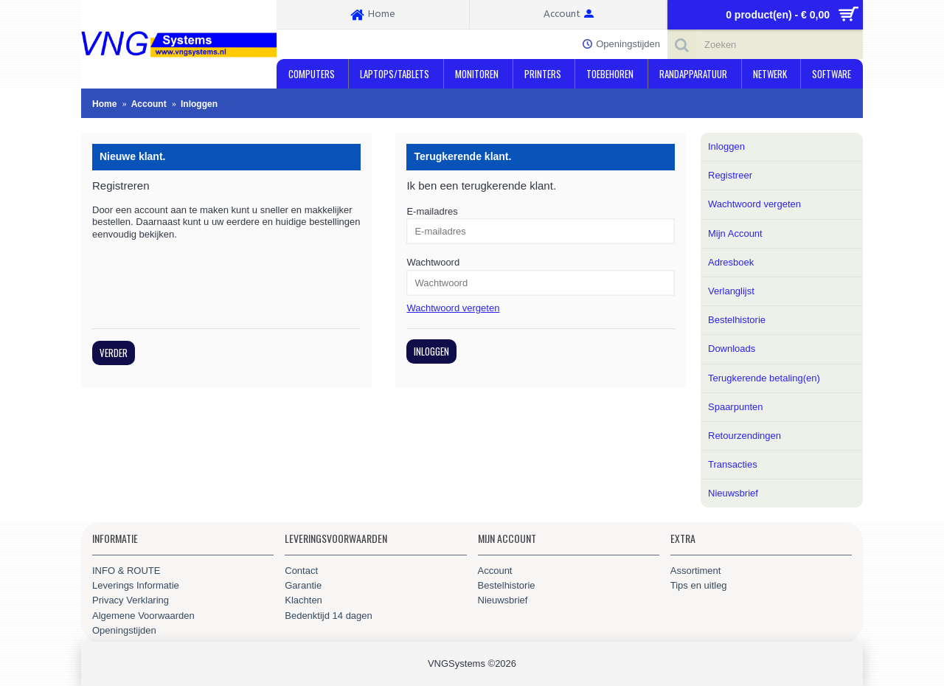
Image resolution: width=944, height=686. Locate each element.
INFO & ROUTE (126, 570)
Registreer (730, 175)
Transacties (732, 464)
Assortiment (695, 570)
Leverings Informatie (135, 585)
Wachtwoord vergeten (754, 203)
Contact (301, 570)
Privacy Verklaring (130, 600)
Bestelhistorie (737, 319)
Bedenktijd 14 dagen (328, 615)
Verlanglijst (731, 291)
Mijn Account (735, 233)
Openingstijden (124, 630)
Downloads (731, 348)
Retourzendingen (744, 435)
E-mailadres (431, 211)
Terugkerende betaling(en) (764, 378)
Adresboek (731, 262)
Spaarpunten (735, 406)
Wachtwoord (432, 262)
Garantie (303, 585)
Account (495, 570)
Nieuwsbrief (733, 493)
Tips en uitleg (698, 585)
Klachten (303, 600)
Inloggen (726, 146)
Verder (114, 352)
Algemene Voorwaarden (143, 615)
